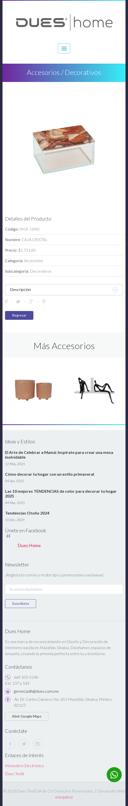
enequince (64, 796)
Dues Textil (14, 773)
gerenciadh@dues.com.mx (36, 691)
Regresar (19, 315)
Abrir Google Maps (26, 716)
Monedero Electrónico (24, 765)
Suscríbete (20, 603)
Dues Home (29, 545)
